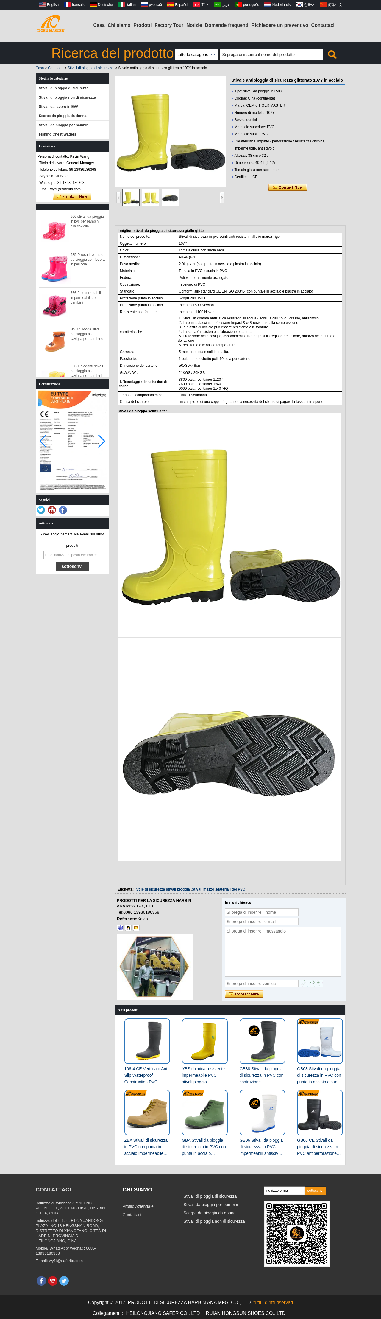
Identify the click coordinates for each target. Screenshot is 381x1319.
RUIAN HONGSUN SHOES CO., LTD (245, 1313)
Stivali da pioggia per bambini (64, 125)
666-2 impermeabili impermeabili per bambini (86, 299)
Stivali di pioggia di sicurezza (90, 68)
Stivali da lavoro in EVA (59, 107)
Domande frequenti (227, 25)
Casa (99, 25)
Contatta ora (72, 197)
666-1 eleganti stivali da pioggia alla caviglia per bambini (87, 373)
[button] (102, 441)
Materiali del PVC (230, 889)
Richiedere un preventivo (279, 25)
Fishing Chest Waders (57, 134)
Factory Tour (169, 25)
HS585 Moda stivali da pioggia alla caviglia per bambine (87, 336)
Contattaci (323, 25)
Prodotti (142, 25)
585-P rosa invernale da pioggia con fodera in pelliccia (88, 261)
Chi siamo (119, 25)
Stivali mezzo (203, 889)
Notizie (194, 25)
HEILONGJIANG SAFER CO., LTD (163, 1313)
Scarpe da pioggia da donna (63, 116)
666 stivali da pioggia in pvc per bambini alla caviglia (87, 223)
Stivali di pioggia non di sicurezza (67, 97)
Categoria (55, 68)
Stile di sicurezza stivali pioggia (163, 889)
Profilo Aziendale (138, 1206)
